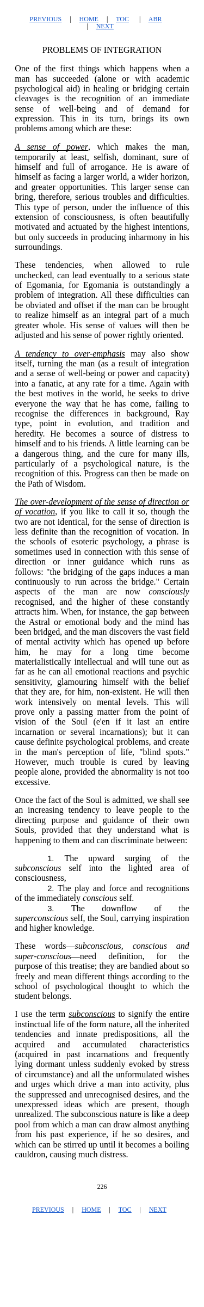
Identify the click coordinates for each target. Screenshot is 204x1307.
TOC (122, 19)
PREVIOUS (45, 19)
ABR (155, 19)
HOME (88, 19)
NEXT (105, 26)
